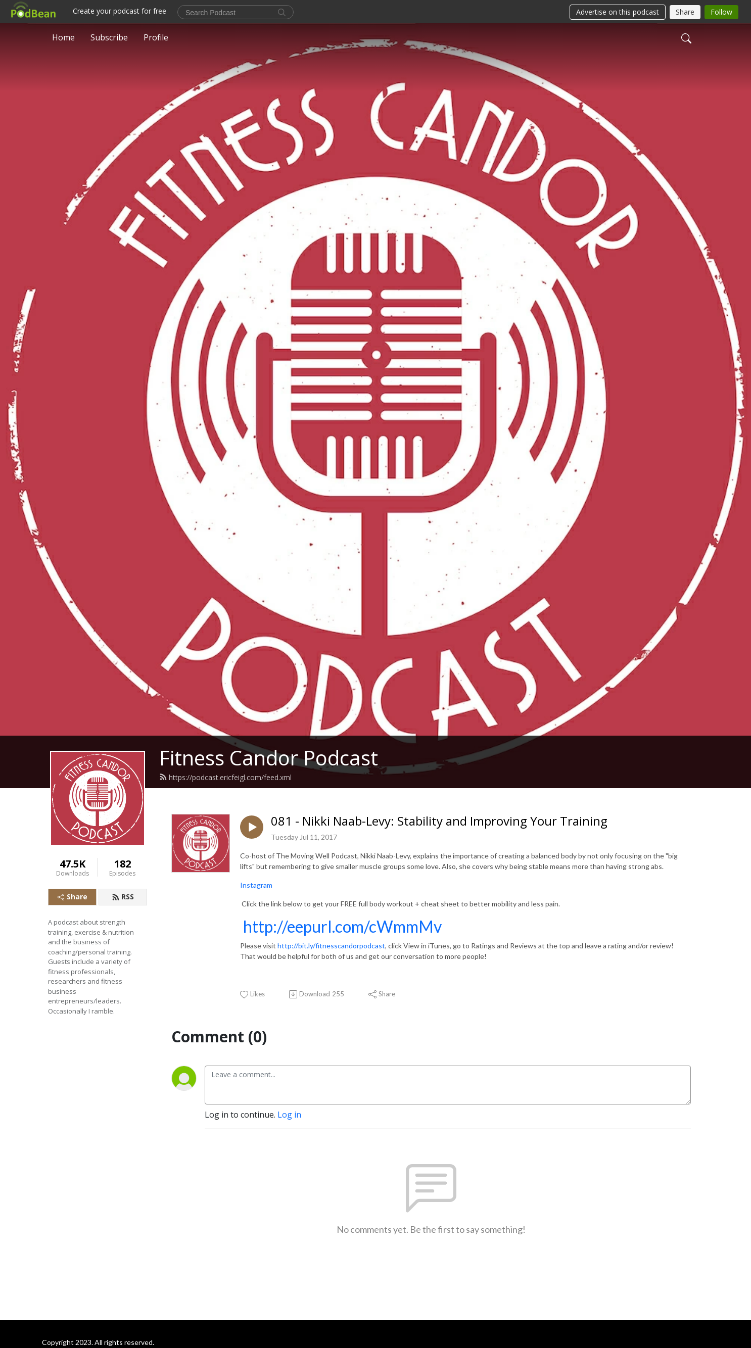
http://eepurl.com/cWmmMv (342, 926)
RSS (123, 896)
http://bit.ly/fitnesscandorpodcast (331, 945)
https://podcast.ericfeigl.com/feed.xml (225, 777)
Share (72, 896)
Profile (156, 37)
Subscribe (109, 37)
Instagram (256, 885)
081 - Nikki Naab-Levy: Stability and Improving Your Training (439, 821)
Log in (289, 1114)
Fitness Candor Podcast (268, 758)
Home (63, 37)
